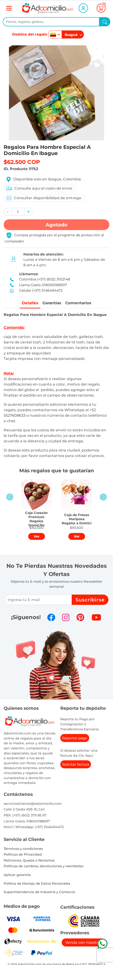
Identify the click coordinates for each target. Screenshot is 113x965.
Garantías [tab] (51, 303)
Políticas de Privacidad (23, 855)
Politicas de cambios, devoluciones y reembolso (43, 866)
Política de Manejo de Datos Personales (37, 884)
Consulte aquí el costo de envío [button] (39, 188)
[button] (7, 212)
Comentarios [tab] (79, 303)
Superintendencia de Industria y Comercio (39, 892)
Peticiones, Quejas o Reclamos (29, 861)
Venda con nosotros (83, 943)
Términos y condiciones (23, 849)
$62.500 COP (22, 162)
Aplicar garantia (17, 875)
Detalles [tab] (28, 303)
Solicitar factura (75, 765)
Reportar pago (74, 738)
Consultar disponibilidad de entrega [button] (43, 198)
